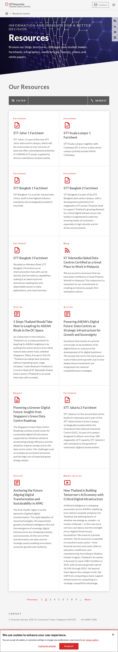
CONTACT (15, 614)
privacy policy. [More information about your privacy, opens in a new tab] (92, 640)
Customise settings (47, 646)
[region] (59, 641)
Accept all (68, 646)
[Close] (113, 634)
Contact (100, 5)
